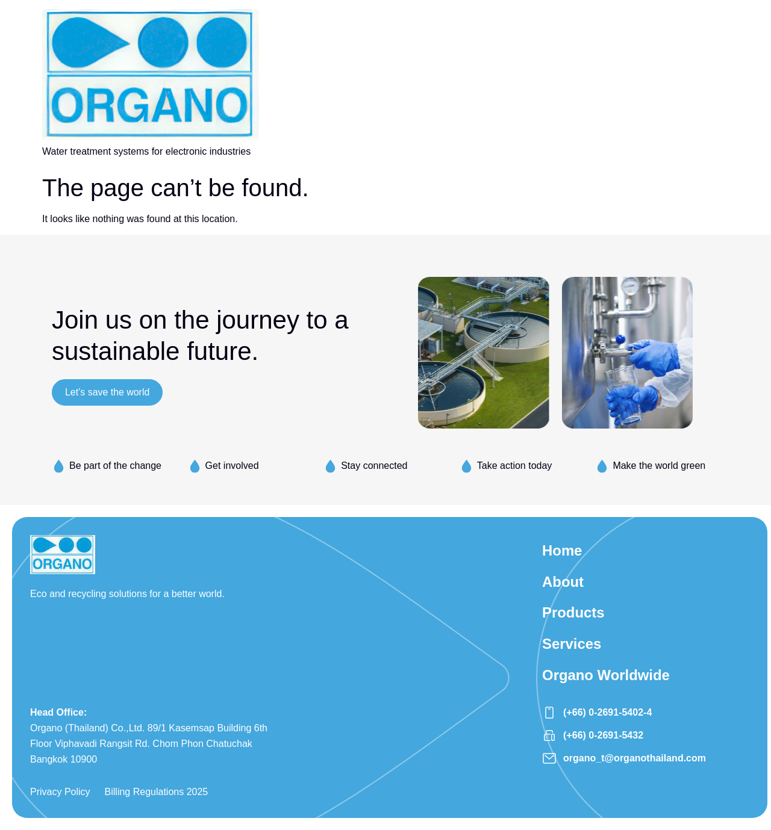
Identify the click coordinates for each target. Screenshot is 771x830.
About (563, 582)
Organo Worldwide (606, 675)
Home (562, 550)
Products (573, 613)
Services (572, 644)
